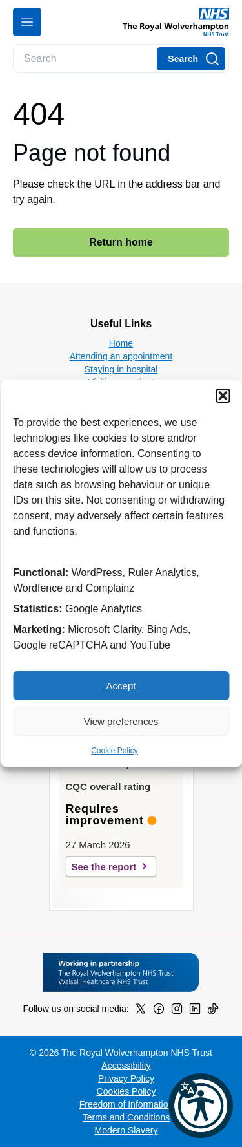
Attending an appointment (121, 356)
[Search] (191, 58)
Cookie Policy (114, 750)
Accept (121, 685)
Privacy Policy (126, 1078)
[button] (222, 395)
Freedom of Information (126, 1104)
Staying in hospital (121, 369)
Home (121, 343)
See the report (104, 866)
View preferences (121, 721)
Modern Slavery (125, 1130)
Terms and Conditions (126, 1117)
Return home (121, 242)
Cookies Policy (126, 1091)
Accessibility (125, 1065)
